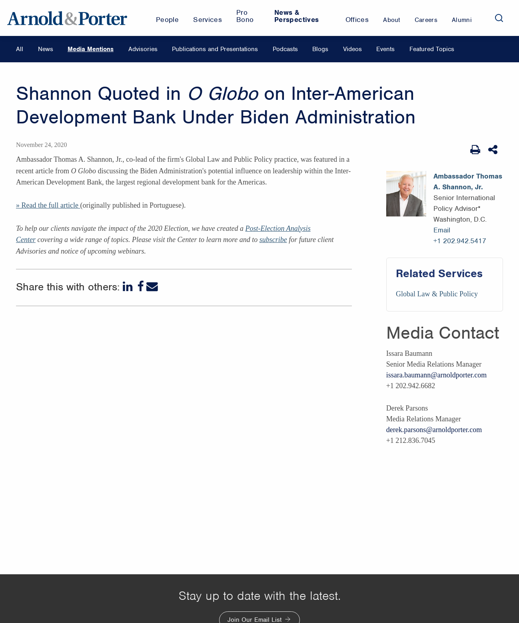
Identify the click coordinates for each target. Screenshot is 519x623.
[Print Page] (475, 149)
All (19, 49)
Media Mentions (91, 49)
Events (385, 49)
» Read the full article (48, 205)
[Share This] (493, 149)
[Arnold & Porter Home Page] (67, 18)
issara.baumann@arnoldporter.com (436, 375)
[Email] (152, 286)
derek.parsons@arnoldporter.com (434, 430)
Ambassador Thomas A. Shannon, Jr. (467, 181)
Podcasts (285, 49)
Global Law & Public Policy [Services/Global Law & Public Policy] (437, 294)
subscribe (273, 240)
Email (441, 230)
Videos (352, 49)
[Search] (499, 18)
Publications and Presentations (215, 49)
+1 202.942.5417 (459, 240)
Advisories (143, 49)
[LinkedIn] (128, 286)
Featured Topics (431, 49)
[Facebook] (140, 286)
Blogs (320, 49)
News (45, 49)
